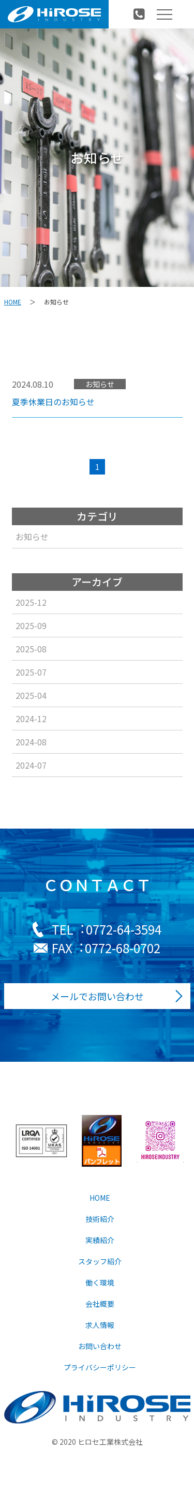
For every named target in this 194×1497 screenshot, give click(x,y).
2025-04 (30, 695)
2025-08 (30, 649)
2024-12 (30, 718)
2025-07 (30, 672)
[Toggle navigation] (164, 14)
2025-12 (30, 602)
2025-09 (30, 625)
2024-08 (30, 742)
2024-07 (30, 765)
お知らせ (31, 536)
